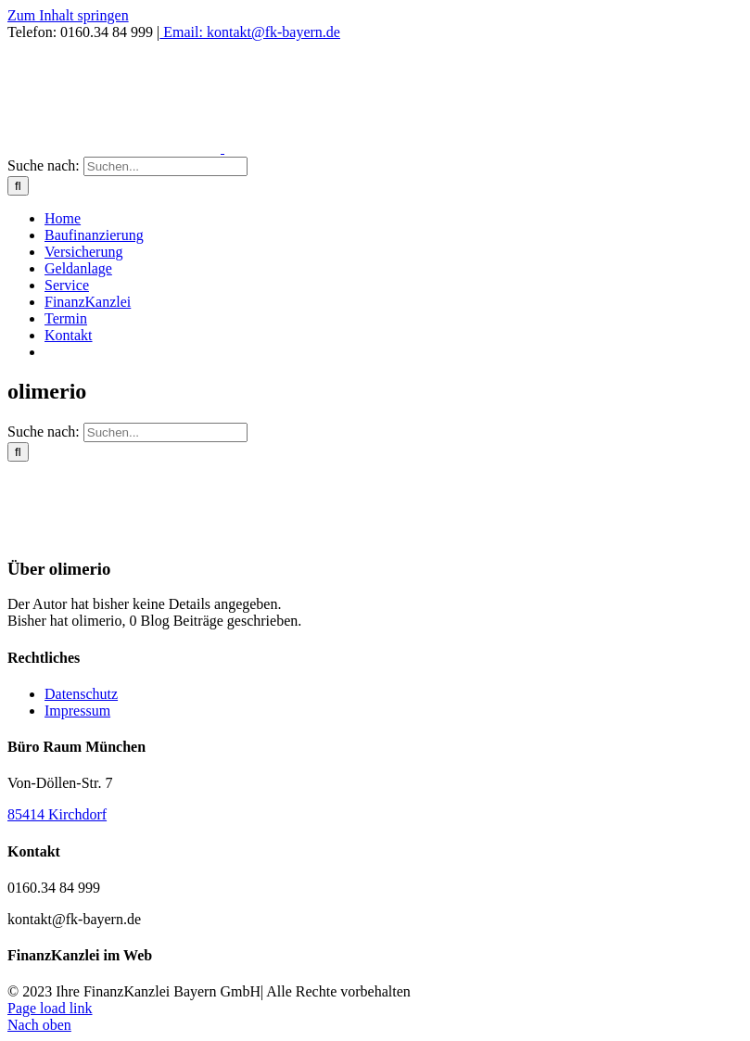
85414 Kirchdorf (57, 814)
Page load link (50, 1008)
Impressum (77, 710)
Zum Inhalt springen (68, 15)
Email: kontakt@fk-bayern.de (249, 32)
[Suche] (18, 186)
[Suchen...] (165, 166)
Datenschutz (81, 694)
